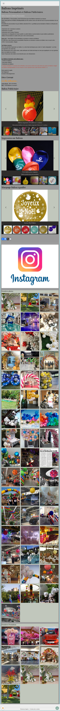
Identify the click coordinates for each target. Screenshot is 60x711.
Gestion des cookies (35, 709)
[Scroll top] (57, 708)
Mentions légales (24, 709)
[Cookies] (3, 708)
